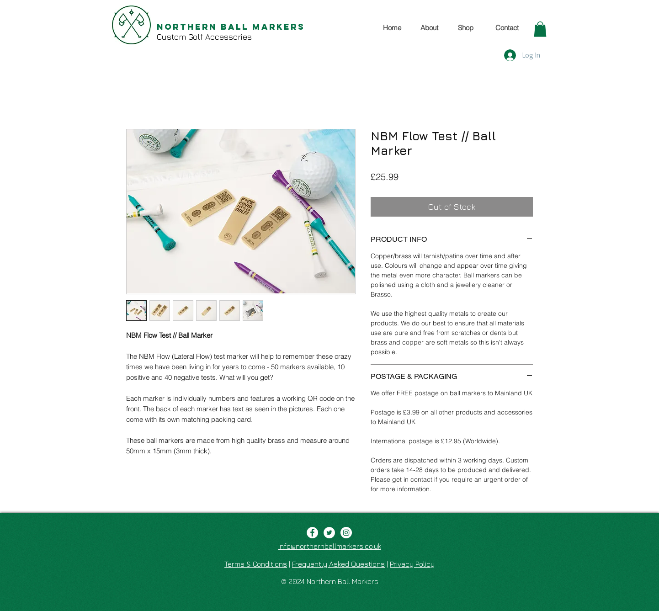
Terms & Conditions (255, 564)
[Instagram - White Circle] (346, 532)
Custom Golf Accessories (204, 37)
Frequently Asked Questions (338, 564)
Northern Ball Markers (231, 26)
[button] (540, 29)
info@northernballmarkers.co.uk (329, 546)
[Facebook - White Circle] (312, 532)
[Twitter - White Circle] (329, 532)
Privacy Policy (412, 564)
